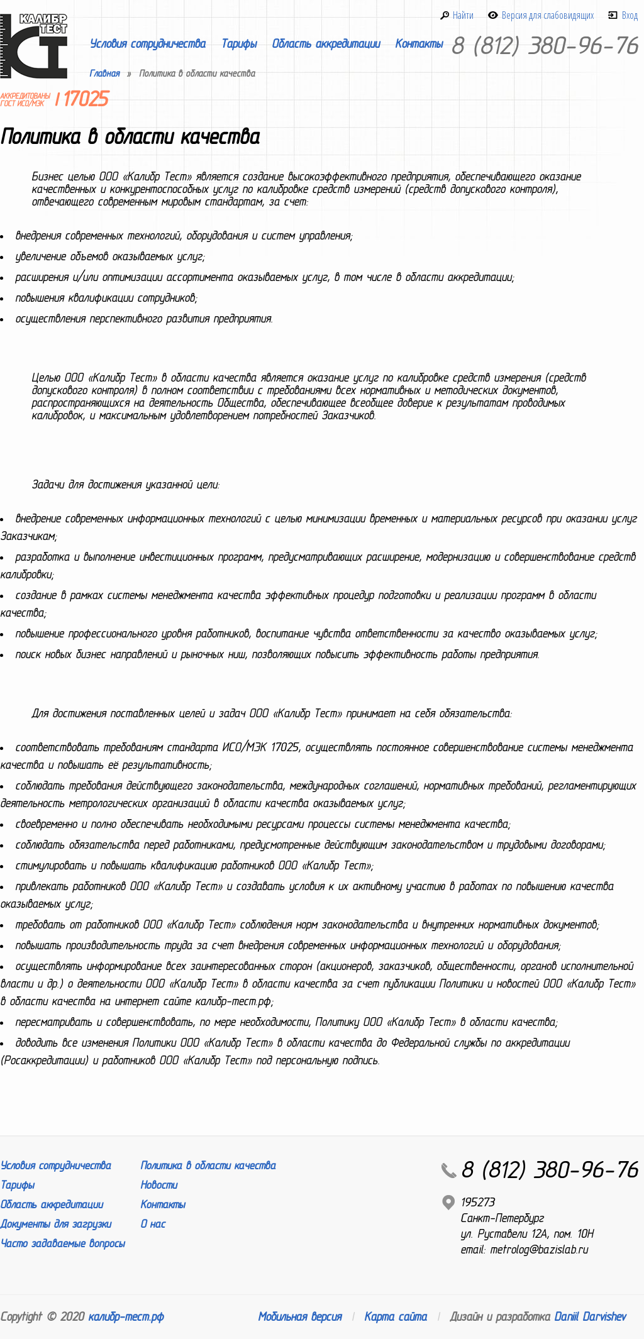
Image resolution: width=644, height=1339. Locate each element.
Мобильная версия (299, 1317)
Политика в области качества (207, 1166)
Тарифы (238, 44)
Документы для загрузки (55, 1224)
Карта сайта (395, 1317)
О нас (152, 1224)
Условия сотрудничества (147, 44)
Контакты (418, 44)
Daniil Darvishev (589, 1317)
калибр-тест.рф (126, 1317)
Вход (630, 15)
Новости (158, 1185)
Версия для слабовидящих (548, 15)
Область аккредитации (325, 44)
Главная (104, 74)
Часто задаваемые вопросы (62, 1244)
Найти (463, 15)
